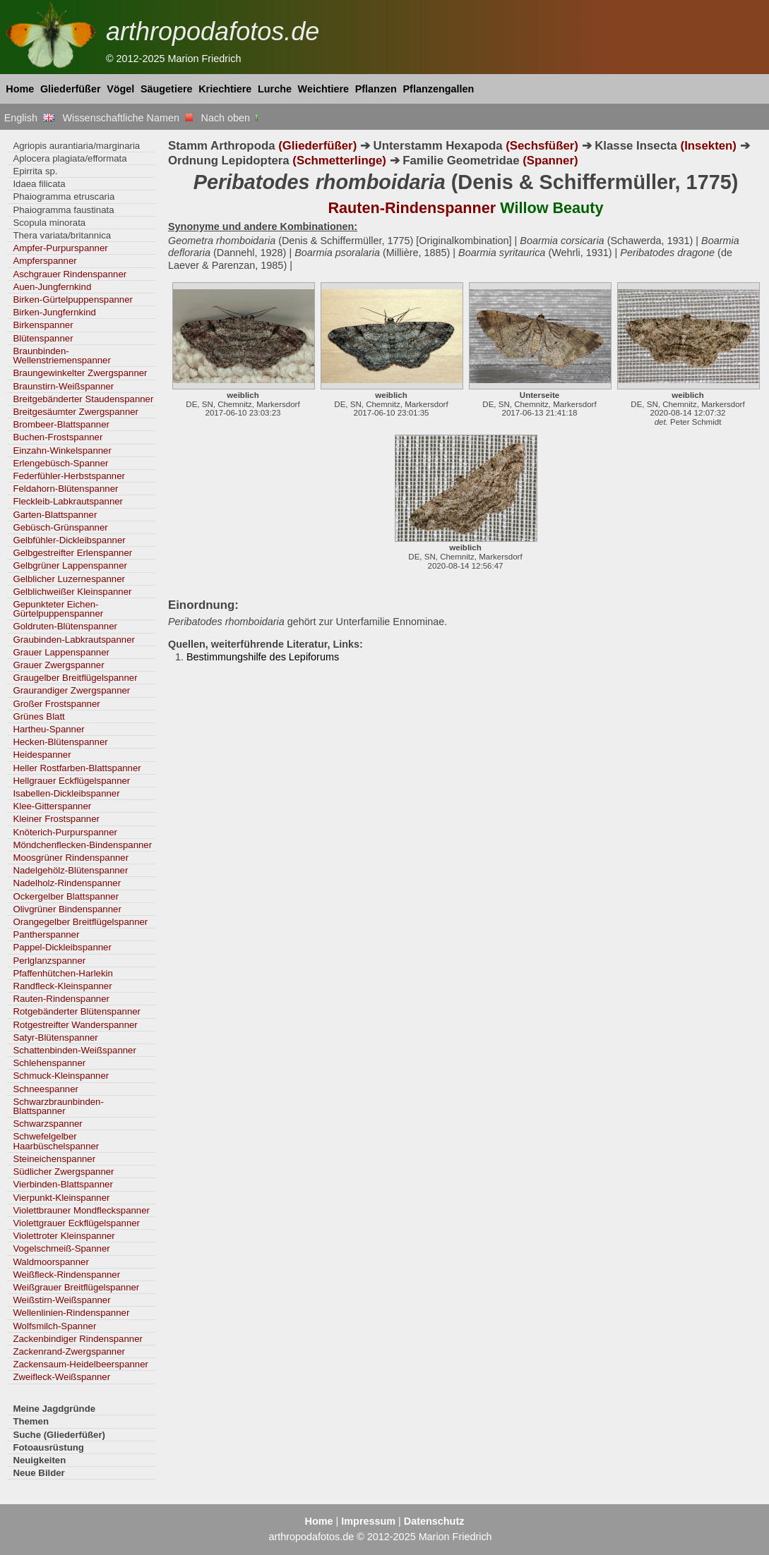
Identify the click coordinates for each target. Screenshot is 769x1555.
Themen (31, 1421)
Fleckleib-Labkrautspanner (68, 501)
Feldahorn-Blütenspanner (65, 488)
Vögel (120, 89)
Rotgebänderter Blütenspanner (77, 1011)
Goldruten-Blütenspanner (65, 626)
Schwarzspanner (47, 1123)
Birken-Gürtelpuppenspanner (73, 299)
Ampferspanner (44, 260)
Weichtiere (324, 89)
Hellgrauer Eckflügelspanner (71, 780)
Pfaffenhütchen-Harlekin (62, 973)
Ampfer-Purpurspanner (60, 248)
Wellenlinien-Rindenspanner (71, 1312)
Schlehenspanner (49, 1063)
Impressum (368, 1521)
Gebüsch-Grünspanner (60, 527)
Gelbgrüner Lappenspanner (70, 565)
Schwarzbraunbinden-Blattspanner (58, 1106)
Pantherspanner (46, 934)
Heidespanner (42, 754)
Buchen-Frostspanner (57, 437)
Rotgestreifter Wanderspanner (75, 1024)
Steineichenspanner (54, 1159)
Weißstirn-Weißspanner (61, 1300)
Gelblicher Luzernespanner (69, 579)
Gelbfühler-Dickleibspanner (69, 540)
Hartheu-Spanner (48, 729)
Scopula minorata (49, 222)
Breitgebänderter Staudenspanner (83, 399)
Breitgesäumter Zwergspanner (75, 411)
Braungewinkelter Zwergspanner (80, 373)
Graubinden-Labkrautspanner (74, 639)
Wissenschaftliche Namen (127, 117)
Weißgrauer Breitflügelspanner (76, 1287)
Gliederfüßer (70, 89)
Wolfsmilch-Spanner (54, 1326)
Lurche (275, 89)
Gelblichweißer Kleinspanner (72, 591)
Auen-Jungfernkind (52, 287)
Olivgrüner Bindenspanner (67, 909)
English (29, 117)
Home (20, 89)
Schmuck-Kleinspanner (61, 1075)
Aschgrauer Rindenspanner (69, 274)
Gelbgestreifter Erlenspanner (72, 552)
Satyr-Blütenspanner (55, 1037)
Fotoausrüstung (48, 1447)
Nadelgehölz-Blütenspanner (70, 870)
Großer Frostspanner (56, 703)
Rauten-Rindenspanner (61, 998)
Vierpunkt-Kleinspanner (61, 1197)
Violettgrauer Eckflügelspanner (76, 1223)
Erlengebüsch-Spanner (60, 463)
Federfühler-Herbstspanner (69, 476)
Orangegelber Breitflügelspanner (80, 921)
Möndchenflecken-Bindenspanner (82, 845)
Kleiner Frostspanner (56, 818)
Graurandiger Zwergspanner (71, 690)
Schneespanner (45, 1089)
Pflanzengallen (439, 89)
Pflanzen (376, 89)
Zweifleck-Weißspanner (61, 1377)
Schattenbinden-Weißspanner (74, 1050)
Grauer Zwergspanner (58, 665)
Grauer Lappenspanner (61, 652)
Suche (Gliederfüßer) (59, 1434)
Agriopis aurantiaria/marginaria (76, 145)
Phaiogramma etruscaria (63, 196)
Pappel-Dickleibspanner (62, 947)
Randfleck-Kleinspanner (62, 986)
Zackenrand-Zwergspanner (69, 1351)
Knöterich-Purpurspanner (65, 832)
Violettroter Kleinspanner (63, 1235)
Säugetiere (167, 89)
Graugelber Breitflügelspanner (75, 677)
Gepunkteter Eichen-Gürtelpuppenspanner (58, 609)
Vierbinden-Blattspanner (62, 1184)
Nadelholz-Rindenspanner (67, 883)
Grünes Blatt (38, 716)
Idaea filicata (39, 184)
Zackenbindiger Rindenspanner (78, 1338)
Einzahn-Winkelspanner (62, 450)
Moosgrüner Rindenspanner (71, 857)
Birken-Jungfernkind (54, 312)
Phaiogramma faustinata (63, 210)
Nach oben (231, 117)
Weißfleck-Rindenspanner (66, 1274)
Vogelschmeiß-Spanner (61, 1248)
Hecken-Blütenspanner (60, 742)
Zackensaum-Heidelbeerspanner (80, 1364)
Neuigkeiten (39, 1460)
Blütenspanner (43, 338)
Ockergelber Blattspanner (66, 896)
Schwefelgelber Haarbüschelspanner (56, 1141)
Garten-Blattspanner (55, 514)
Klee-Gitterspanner (52, 806)
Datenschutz (434, 1521)
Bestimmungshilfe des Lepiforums (262, 656)
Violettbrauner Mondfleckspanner (81, 1210)
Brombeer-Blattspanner (61, 424)
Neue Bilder (38, 1473)
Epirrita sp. (35, 171)
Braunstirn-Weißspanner (63, 386)
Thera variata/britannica (62, 235)
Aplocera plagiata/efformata (69, 158)
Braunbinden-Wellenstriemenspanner (61, 355)
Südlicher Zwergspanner (63, 1171)
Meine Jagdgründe (54, 1408)
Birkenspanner (43, 325)
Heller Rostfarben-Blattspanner (77, 768)
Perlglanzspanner (49, 960)
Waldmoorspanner (50, 1262)
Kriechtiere (224, 89)
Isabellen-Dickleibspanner (66, 793)
